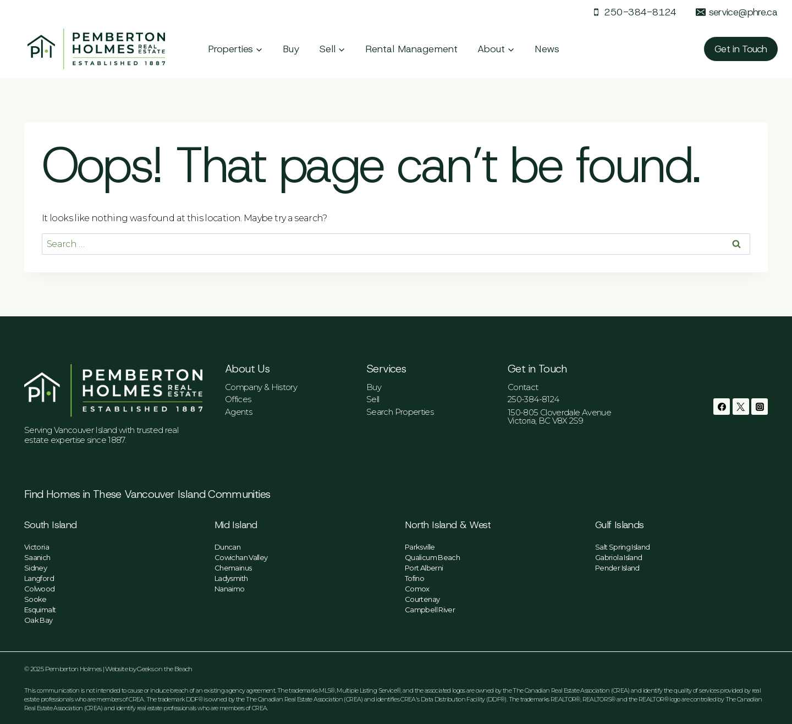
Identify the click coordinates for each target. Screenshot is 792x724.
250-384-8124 (533, 399)
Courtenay (422, 599)
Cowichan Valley (241, 557)
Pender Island (617, 567)
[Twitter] (741, 406)
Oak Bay (38, 620)
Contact (523, 387)
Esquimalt (40, 609)
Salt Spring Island (622, 546)
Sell (372, 399)
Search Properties (399, 412)
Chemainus (233, 567)
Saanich (37, 557)
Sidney (35, 567)
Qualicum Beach (432, 557)
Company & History (261, 387)
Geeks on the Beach (164, 669)
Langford (39, 578)
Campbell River (430, 609)
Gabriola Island (618, 557)
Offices (238, 399)
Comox (417, 588)
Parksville (420, 546)
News (547, 49)
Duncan (227, 546)
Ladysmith (231, 578)
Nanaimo (230, 588)
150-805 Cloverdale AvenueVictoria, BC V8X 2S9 (559, 416)
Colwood (39, 588)
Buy (291, 49)
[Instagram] (759, 406)
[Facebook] (721, 406)
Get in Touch (740, 49)
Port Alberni (424, 567)
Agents (238, 412)
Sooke (35, 599)
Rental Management (411, 49)
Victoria (36, 546)
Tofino (414, 578)
